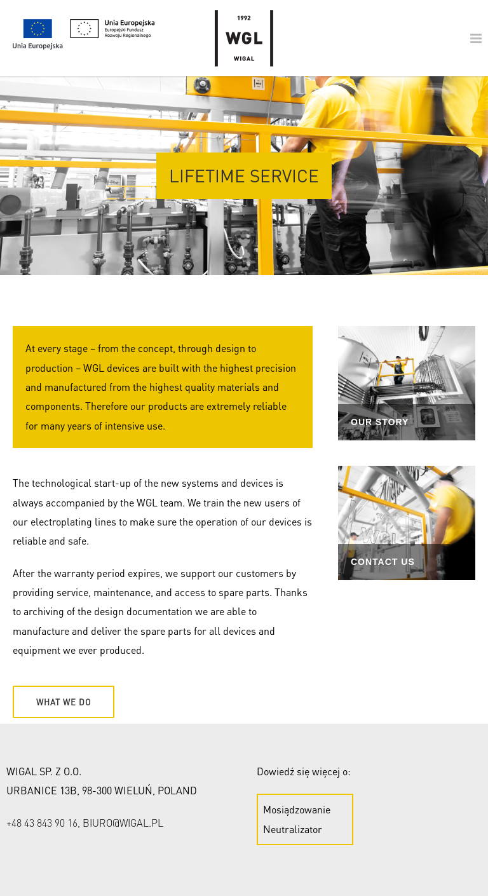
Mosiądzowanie (296, 809)
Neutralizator (292, 829)
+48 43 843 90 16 (42, 822)
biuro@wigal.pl (123, 822)
